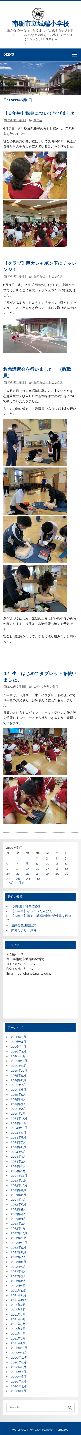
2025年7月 (18, 1085)
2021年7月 (18, 1314)
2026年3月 (18, 1047)
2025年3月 (18, 1104)
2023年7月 (18, 1199)
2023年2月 (18, 1223)
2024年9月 (18, 1133)
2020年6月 (18, 1377)
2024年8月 (18, 1137)
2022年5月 (18, 1267)
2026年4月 (18, 1042)
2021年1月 (18, 1343)
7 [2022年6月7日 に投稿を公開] (17, 863)
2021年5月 (18, 1324)
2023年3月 (18, 1219)
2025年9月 (18, 1075)
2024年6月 (18, 1147)
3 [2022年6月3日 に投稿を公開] (47, 858)
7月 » (20, 883)
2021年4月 (18, 1329)
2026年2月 (18, 1051)
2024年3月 (18, 1161)
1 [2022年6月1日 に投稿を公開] (26, 858)
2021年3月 (18, 1334)
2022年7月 (18, 1257)
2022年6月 (18, 1262)
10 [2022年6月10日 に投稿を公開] (47, 863)
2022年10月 (19, 1243)
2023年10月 (19, 1185)
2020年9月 (18, 1362)
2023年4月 (18, 1214)
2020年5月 (18, 1381)
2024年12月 (19, 1118)
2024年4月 (18, 1156)
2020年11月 (19, 1353)
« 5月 (10, 883)
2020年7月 (18, 1372)
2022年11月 (19, 1238)
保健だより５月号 (23, 930)
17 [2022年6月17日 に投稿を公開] (47, 868)
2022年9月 (18, 1247)
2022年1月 (18, 1286)
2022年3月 (18, 1276)
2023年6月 (18, 1204)
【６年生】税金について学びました (39, 113)
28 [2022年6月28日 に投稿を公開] (18, 879)
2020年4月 (18, 1386)
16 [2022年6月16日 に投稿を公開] (37, 868)
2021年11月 (18, 1295)
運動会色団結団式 (23, 925)
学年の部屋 (51, 686)
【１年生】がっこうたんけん (31, 911)
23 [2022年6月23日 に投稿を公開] (38, 873)
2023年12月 (19, 1176)
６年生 (37, 120)
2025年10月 (19, 1070)
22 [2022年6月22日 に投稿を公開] (28, 873)
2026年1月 (18, 1056)
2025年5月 (18, 1094)
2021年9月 (18, 1305)
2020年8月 (18, 1367)
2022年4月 (18, 1271)
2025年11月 (19, 1066)
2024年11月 (19, 1123)
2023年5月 (18, 1209)
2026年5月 (18, 1037)
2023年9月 (18, 1190)
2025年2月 (18, 1109)
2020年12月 (19, 1348)
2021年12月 (19, 1291)
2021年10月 (19, 1300)
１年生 (37, 686)
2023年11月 (19, 1180)
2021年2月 (18, 1338)
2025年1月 (18, 1113)
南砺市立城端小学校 (40, 23)
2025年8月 (18, 1080)
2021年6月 (18, 1319)
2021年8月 (18, 1310)
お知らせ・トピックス (48, 276)
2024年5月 (18, 1152)
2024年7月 (18, 1142)
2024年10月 (19, 1128)
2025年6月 (18, 1090)
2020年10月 (19, 1357)
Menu (9, 54)
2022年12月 (19, 1233)
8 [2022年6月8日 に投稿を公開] (27, 863)
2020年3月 (18, 1391)
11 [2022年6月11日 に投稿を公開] (56, 863)
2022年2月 (18, 1281)
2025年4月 (18, 1099)
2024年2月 (18, 1166)
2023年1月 (18, 1228)
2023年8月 (18, 1195)
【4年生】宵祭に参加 (26, 906)
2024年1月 (18, 1171)
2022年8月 (18, 1252)
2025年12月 (19, 1061)
